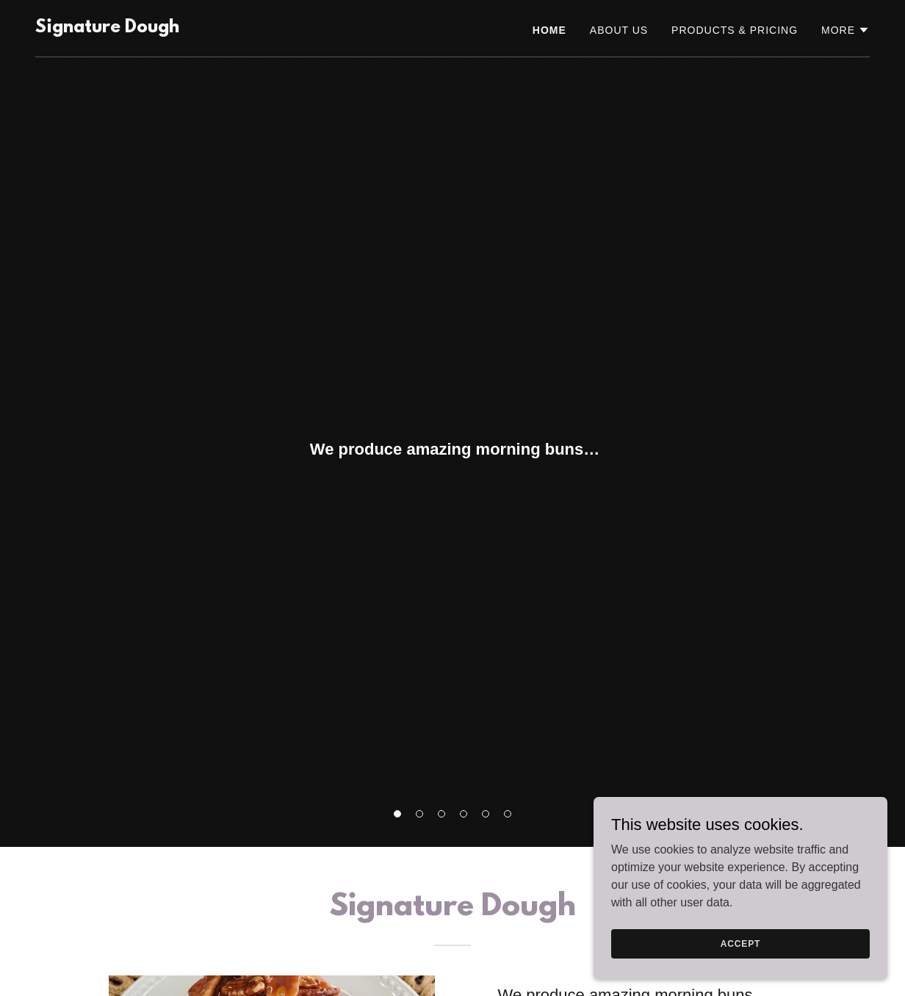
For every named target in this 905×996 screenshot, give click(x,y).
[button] (397, 814)
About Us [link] (619, 30)
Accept (740, 943)
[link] (107, 28)
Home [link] (549, 30)
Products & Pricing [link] (734, 30)
